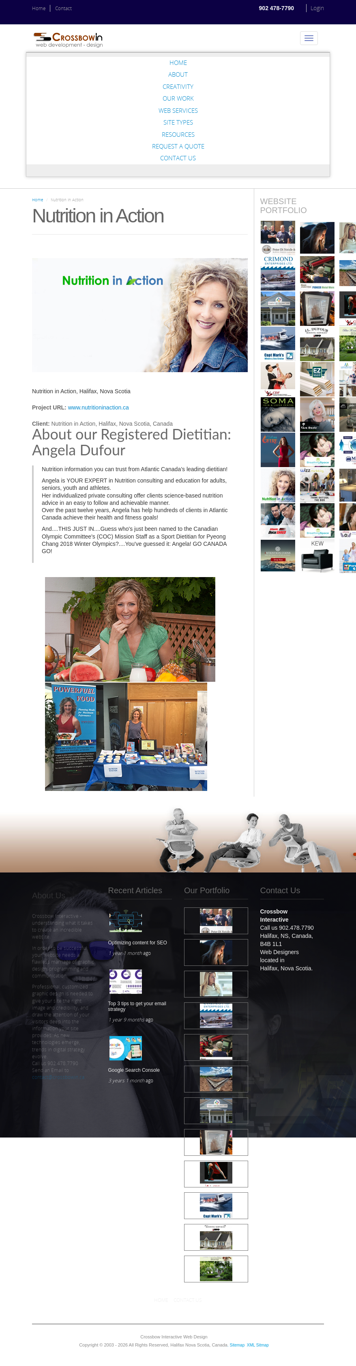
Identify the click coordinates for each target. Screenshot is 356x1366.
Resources (178, 134)
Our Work (178, 98)
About (178, 74)
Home (39, 8)
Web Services (178, 110)
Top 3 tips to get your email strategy (137, 1006)
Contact (63, 8)
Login (317, 8)
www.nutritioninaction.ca (98, 407)
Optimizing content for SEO (137, 943)
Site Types (178, 122)
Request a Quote (178, 146)
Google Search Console (134, 1070)
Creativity (178, 86)
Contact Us (178, 158)
